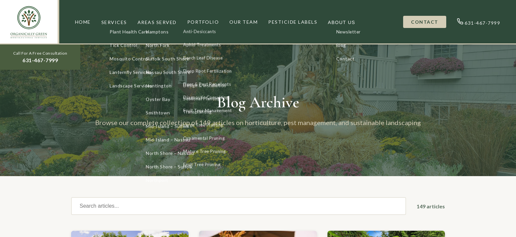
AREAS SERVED (157, 22)
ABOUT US (341, 22)
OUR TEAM (243, 22)
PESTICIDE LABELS (292, 22)
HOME (83, 22)
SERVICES (114, 22)
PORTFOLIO (203, 22)
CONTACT (424, 22)
